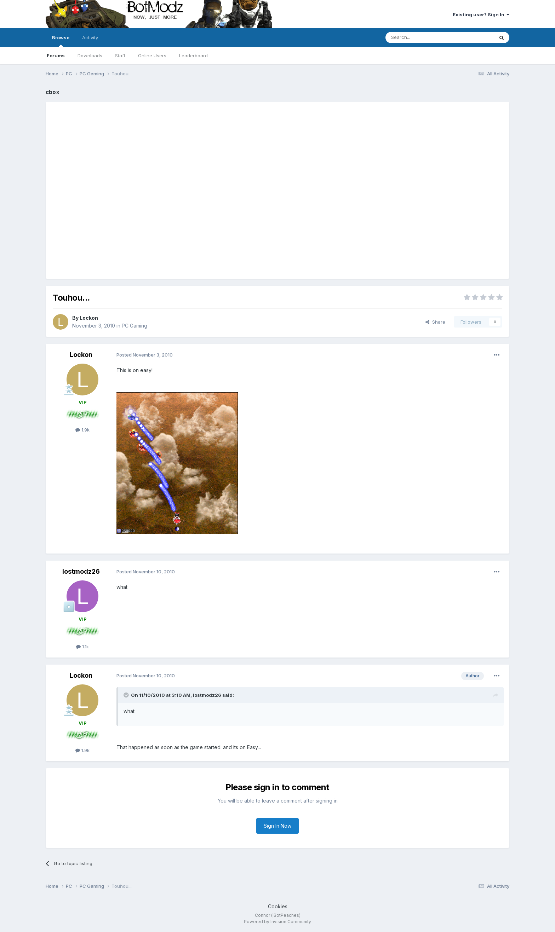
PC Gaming (134, 326)
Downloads (90, 55)
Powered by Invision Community (277, 921)
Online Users (152, 55)
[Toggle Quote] (127, 695)
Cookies (277, 906)
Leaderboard (193, 55)
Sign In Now (277, 826)
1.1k (82, 646)
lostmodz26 (81, 571)
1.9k (82, 430)
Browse (60, 41)
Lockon (89, 318)
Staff (120, 55)
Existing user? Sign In (481, 14)
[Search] (421, 37)
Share (435, 322)
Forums (56, 55)
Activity (90, 37)
